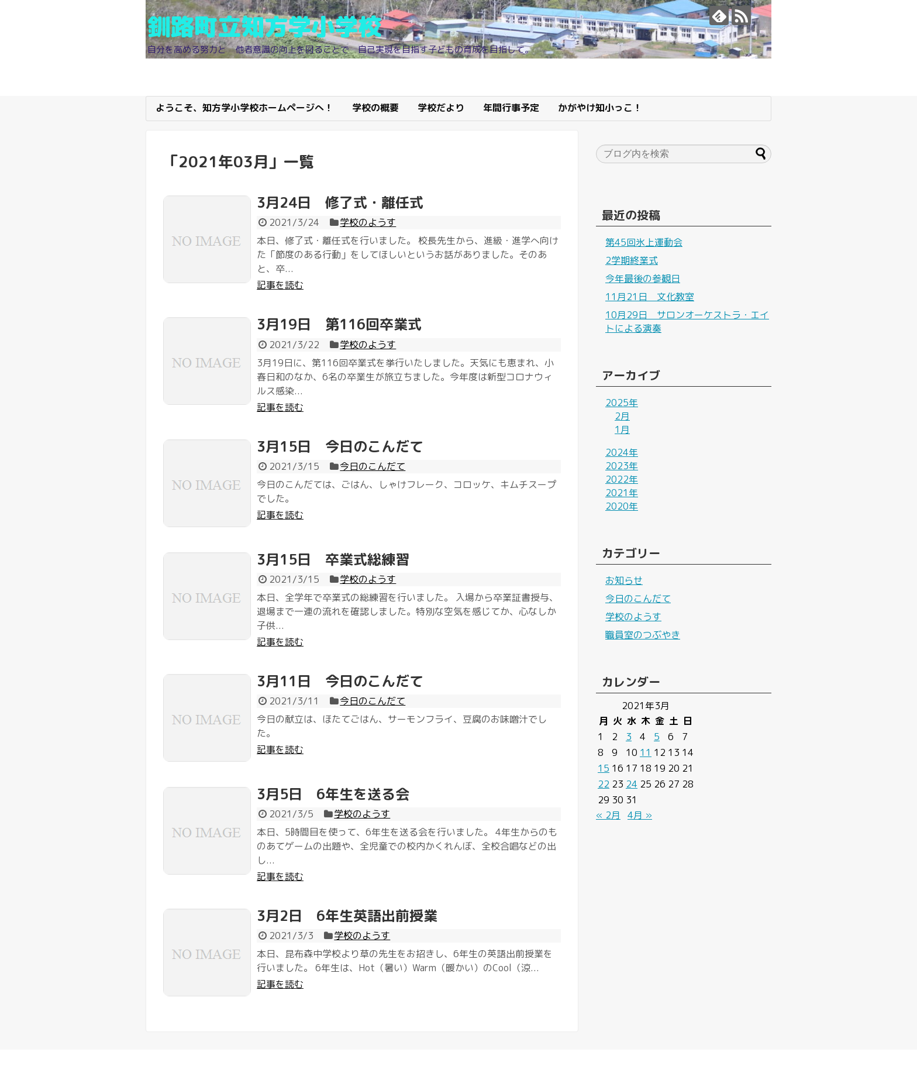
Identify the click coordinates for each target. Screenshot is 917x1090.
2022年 (621, 479)
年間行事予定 (511, 107)
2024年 (621, 452)
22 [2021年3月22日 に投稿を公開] (603, 784)
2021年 (621, 492)
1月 (622, 429)
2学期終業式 (631, 260)
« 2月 (608, 815)
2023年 (621, 465)
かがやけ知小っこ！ (600, 107)
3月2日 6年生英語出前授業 (347, 916)
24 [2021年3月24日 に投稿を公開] (631, 784)
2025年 (621, 402)
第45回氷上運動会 (643, 242)
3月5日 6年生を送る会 (333, 794)
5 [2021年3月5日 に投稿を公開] (657, 736)
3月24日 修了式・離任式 (340, 202)
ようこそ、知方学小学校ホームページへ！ (244, 107)
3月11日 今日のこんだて (340, 681)
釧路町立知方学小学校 (264, 26)
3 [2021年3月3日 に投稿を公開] (629, 736)
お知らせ (624, 580)
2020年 (621, 506)
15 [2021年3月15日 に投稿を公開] (603, 768)
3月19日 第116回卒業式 (339, 324)
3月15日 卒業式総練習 (333, 559)
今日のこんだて (372, 466)
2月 (622, 416)
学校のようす (368, 222)
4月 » (640, 815)
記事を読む (280, 284)
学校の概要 (375, 107)
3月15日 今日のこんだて (340, 446)
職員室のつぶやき (642, 634)
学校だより (441, 107)
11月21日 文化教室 (649, 296)
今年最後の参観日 (642, 278)
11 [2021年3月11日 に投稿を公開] (645, 752)
